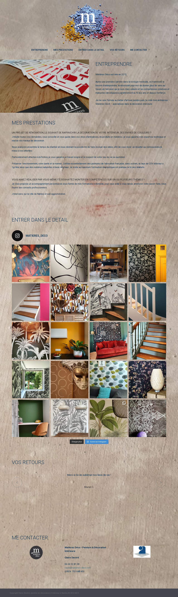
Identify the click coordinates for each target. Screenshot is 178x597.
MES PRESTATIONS (63, 50)
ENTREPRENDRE (39, 50)
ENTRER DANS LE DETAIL (91, 50)
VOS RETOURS (117, 50)
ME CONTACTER (138, 50)
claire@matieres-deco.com (78, 567)
